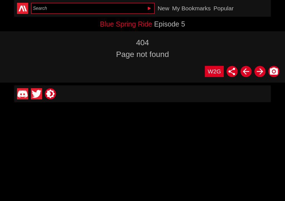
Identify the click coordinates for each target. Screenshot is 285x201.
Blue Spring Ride (126, 24)
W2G (214, 71)
